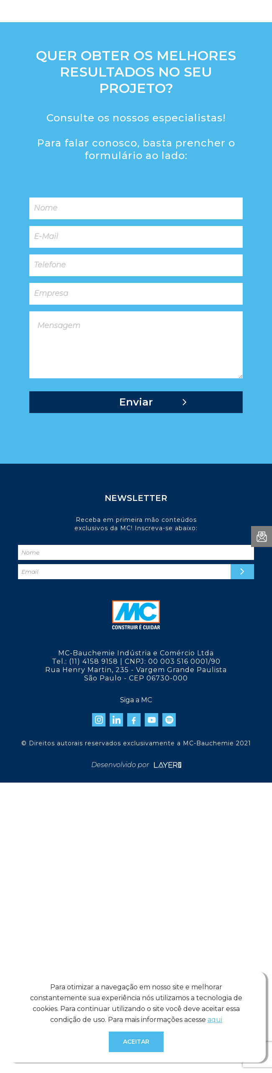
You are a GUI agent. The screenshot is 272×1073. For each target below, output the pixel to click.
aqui (215, 1020)
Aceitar (136, 1041)
